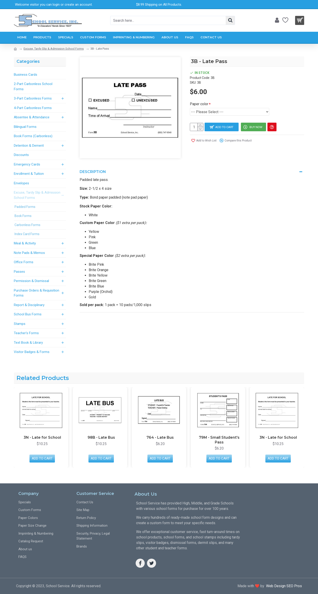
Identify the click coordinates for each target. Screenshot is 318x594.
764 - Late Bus (160, 437)
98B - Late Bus (101, 437)
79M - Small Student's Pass (219, 439)
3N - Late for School (42, 437)
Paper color (199, 104)
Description (93, 169)
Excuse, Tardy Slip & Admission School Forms (54, 48)
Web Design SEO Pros (283, 586)
